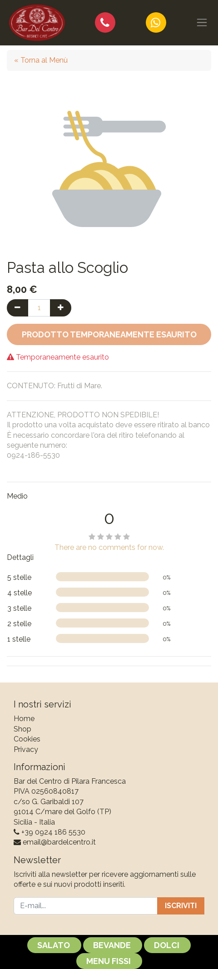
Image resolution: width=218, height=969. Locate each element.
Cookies (27, 739)
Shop (22, 729)
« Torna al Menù (41, 60)
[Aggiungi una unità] (60, 307)
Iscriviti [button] (181, 905)
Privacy (26, 749)
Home (24, 718)
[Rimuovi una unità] (17, 307)
